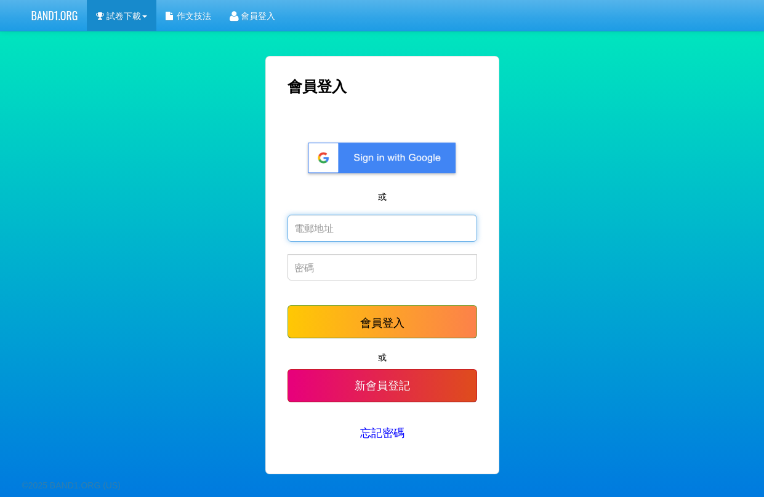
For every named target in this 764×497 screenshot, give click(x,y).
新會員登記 (382, 386)
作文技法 (188, 15)
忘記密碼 (382, 433)
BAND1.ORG (54, 15)
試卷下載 (121, 15)
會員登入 (252, 15)
